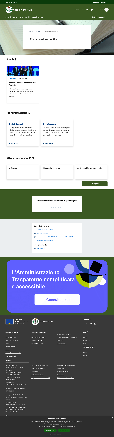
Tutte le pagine (94, 184)
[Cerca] (106, 10)
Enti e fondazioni (11, 347)
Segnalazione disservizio (38, 368)
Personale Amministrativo (13, 353)
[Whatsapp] (91, 9)
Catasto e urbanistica (37, 343)
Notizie (85, 337)
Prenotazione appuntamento (39, 365)
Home (31, 31)
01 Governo (13, 168)
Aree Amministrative (12, 340)
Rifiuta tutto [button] (64, 430)
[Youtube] (86, 9)
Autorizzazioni (61, 344)
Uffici (7, 343)
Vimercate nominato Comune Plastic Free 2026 (22, 83)
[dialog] (57, 426)
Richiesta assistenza (37, 375)
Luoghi (85, 352)
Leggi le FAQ (35, 372)
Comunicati (12, 79)
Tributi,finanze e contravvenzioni (67, 337)
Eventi (85, 355)
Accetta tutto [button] (50, 430)
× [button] (112, 418)
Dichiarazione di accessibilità (65, 378)
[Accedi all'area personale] (100, 2)
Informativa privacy (63, 372)
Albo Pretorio (61, 368)
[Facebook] (82, 9)
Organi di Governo (11, 337)
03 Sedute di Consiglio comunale (89, 168)
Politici (8, 350)
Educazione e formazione (64, 334)
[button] (57, 434)
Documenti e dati (11, 356)
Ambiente (60, 341)
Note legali (60, 375)
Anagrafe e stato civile (38, 337)
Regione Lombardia (11, 2)
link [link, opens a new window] (74, 426)
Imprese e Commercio (37, 340)
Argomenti (38, 31)
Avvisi (85, 343)
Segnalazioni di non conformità (40, 378)
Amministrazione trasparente (66, 365)
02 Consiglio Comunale (51, 168)
